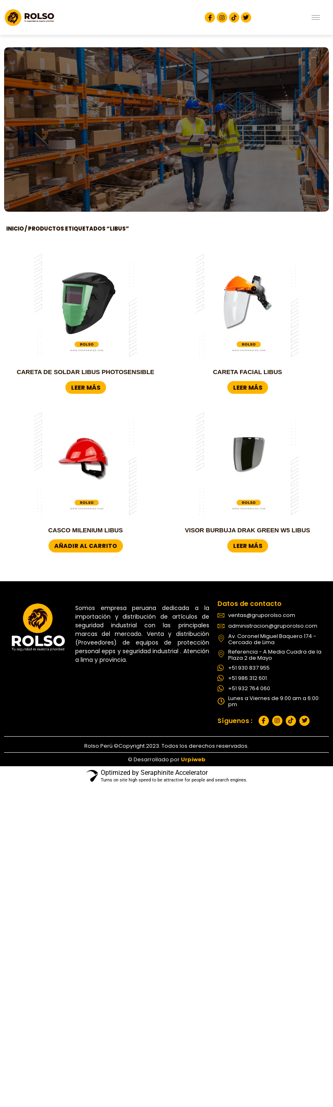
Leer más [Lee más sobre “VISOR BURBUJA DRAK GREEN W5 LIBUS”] (247, 546)
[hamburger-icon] (316, 17)
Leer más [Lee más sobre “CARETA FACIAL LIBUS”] (247, 388)
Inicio (15, 229)
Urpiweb (193, 759)
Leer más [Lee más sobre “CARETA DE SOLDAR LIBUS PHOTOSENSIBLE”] (85, 388)
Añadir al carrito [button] (85, 546)
